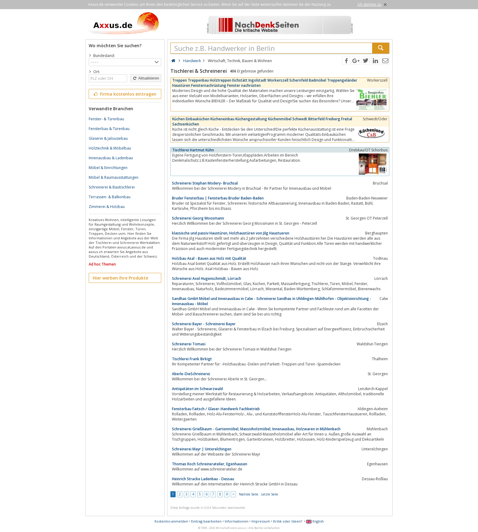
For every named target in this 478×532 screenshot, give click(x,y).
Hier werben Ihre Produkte (120, 278)
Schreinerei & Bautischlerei (112, 187)
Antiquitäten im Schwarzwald (197, 388)
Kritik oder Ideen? (287, 521)
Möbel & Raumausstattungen (113, 177)
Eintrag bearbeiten (206, 521)
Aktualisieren (145, 78)
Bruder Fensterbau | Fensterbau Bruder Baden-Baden (218, 198)
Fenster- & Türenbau (106, 119)
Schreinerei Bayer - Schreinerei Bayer (204, 323)
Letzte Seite (269, 494)
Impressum (260, 521)
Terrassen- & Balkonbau (109, 196)
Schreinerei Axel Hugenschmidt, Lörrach (206, 278)
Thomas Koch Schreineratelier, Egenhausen (209, 464)
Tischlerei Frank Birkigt (192, 358)
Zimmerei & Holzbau (107, 206)
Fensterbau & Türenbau (109, 128)
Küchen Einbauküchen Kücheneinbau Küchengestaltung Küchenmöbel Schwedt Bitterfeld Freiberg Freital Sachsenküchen (262, 121)
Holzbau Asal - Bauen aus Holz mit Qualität (209, 258)
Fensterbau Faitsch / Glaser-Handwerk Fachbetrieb (216, 408)
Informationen (236, 521)
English (315, 521)
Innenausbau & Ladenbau (111, 157)
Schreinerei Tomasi (188, 344)
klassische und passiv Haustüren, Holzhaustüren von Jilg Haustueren (230, 233)
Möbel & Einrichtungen (108, 167)
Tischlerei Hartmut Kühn (193, 150)
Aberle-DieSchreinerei (191, 373)
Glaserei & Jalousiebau (108, 138)
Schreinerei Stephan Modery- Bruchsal (205, 183)
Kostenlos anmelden (171, 521)
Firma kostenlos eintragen (124, 94)
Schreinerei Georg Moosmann (198, 218)
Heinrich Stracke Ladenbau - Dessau (203, 478)
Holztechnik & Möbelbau (110, 148)
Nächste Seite (248, 494)
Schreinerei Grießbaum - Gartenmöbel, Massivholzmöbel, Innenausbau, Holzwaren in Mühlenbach (256, 429)
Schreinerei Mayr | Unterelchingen (201, 449)
